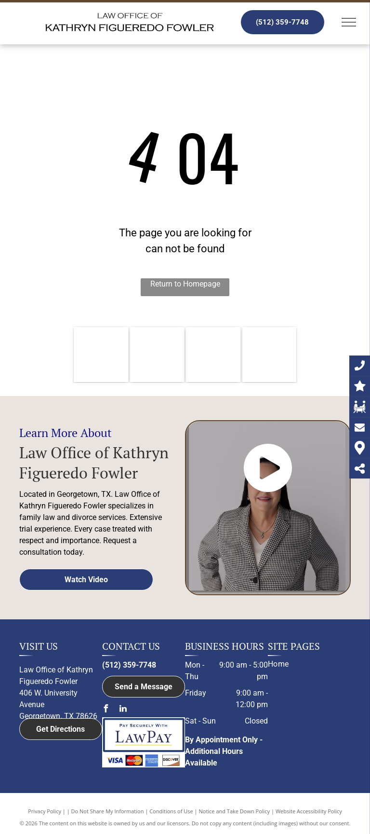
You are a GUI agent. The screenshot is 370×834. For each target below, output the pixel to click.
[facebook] (106, 709)
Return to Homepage (185, 283)
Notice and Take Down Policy (234, 811)
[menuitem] (306, 664)
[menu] (348, 22)
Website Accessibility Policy (309, 811)
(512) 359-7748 (129, 665)
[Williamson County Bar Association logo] (101, 354)
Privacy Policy (44, 811)
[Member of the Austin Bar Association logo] (213, 354)
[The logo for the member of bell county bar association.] (157, 354)
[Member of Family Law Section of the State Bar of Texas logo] (269, 354)
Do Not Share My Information (107, 811)
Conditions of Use (171, 811)
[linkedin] (123, 709)
